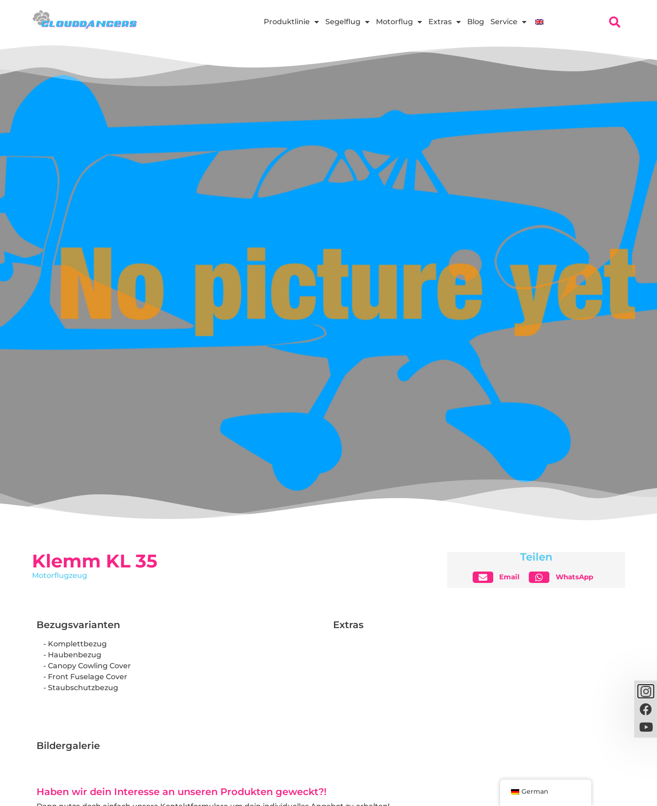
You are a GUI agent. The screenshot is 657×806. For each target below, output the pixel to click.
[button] (500, 577)
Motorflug (399, 22)
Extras (444, 22)
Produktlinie (291, 22)
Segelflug (347, 22)
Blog (475, 21)
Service (508, 22)
